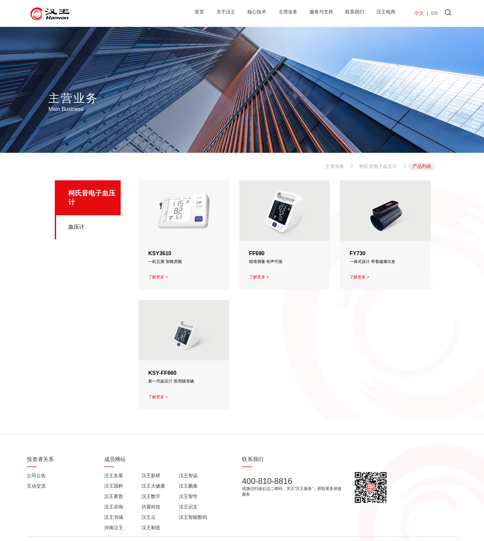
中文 (419, 13)
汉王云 (149, 517)
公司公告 (36, 475)
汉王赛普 (113, 496)
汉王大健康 (153, 486)
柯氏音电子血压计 (378, 166)
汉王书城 (113, 517)
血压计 (76, 227)
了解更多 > (158, 277)
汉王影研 (151, 475)
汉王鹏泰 (188, 486)
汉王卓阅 (113, 506)
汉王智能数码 (193, 517)
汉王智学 (188, 496)
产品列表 (421, 166)
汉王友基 (113, 475)
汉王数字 (151, 496)
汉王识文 (188, 506)
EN (434, 13)
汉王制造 (151, 527)
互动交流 (36, 486)
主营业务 (334, 166)
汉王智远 (188, 475)
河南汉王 (113, 527)
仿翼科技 (151, 506)
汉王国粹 (113, 486)
